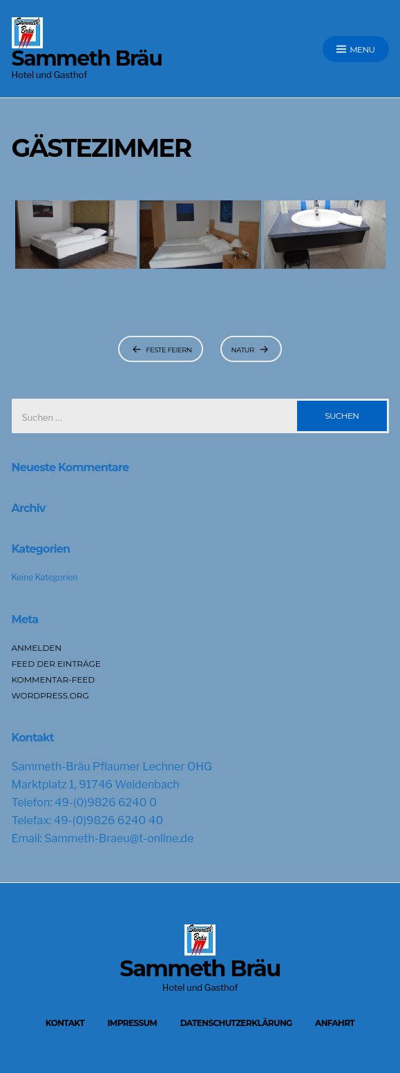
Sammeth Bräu (87, 58)
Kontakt (65, 1023)
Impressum (132, 1023)
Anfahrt (334, 1023)
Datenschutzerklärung (236, 1023)
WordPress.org (50, 695)
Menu (355, 49)
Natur (242, 349)
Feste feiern (168, 349)
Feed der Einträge (56, 663)
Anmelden (37, 648)
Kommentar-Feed (53, 679)
